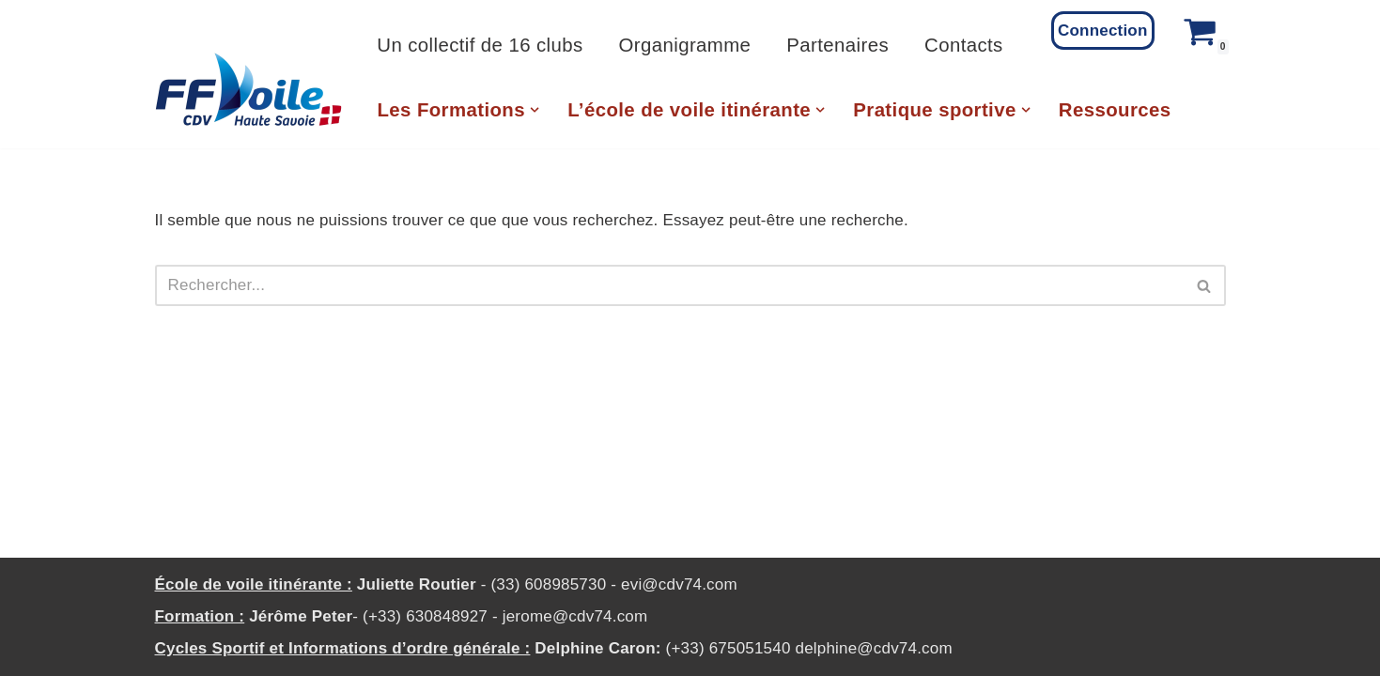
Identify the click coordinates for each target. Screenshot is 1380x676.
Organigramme (685, 45)
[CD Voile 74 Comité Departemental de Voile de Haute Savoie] (249, 90)
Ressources (1115, 110)
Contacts (963, 45)
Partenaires (837, 45)
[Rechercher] (669, 285)
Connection (1103, 30)
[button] (534, 110)
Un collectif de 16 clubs (479, 45)
